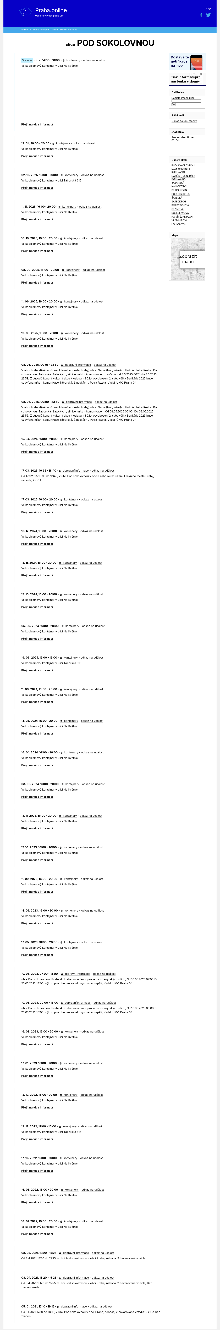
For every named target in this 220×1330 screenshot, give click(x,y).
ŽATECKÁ (177, 197)
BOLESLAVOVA (180, 212)
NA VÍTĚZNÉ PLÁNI (182, 216)
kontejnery (71, 60)
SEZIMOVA (178, 209)
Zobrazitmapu (188, 258)
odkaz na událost (94, 60)
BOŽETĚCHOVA (181, 205)
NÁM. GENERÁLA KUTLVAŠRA (181, 171)
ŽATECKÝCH (179, 201)
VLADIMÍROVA (180, 220)
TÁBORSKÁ (178, 182)
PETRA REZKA (180, 190)
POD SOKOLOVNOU (183, 165)
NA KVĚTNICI (179, 186)
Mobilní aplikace (68, 29)
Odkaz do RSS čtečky (184, 120)
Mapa (55, 29)
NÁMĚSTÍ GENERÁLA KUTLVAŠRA (183, 177)
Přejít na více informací (37, 124)
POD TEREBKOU (181, 193)
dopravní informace (76, 364)
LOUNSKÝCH (179, 224)
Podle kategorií (41, 29)
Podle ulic (26, 29)
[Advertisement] (91, 95)
